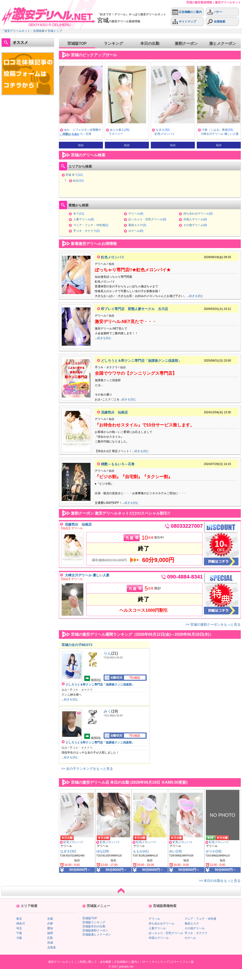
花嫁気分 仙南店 (114, 412)
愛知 (50, 928)
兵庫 (50, 923)
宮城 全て (71, 174)
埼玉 (19, 928)
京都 (50, 918)
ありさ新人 (163, 129)
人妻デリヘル (81, 219)
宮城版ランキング (93, 922)
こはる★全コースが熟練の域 (82, 129)
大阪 (19, 938)
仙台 (76, 180)
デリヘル (134, 213)
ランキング (113, 43)
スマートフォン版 (182, 961)
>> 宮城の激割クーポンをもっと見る (213, 624)
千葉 (19, 933)
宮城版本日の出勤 (93, 926)
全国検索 (216, 22)
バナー (214, 12)
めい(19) (175, 851)
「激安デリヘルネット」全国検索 (23, 31)
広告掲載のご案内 (187, 12)
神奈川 (20, 923)
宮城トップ (55, 31)
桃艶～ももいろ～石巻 (123, 134)
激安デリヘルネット (61, 961)
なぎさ (206, 129)
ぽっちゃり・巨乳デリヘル (145, 219)
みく (107, 711)
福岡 (50, 933)
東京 (19, 918)
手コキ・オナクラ (84, 230)
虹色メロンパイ (211, 134)
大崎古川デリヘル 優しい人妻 (87, 575)
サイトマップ (184, 22)
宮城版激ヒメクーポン (96, 934)
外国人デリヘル (193, 219)
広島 (50, 938)
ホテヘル (134, 230)
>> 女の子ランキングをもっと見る (87, 769)
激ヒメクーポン (222, 43)
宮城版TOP (77, 43)
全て (76, 213)
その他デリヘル (193, 225)
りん (107, 653)
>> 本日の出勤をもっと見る (220, 881)
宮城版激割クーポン (95, 930)
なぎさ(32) (68, 851)
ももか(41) (141, 851)
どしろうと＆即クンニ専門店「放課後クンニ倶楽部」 (141, 361)
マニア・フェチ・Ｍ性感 (89, 225)
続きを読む (196, 296)
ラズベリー (162, 134)
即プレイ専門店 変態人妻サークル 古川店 (134, 309)
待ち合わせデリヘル (196, 213)
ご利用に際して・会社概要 (94, 961)
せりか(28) (214, 851)
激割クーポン (186, 43)
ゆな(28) (102, 851)
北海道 (51, 947)
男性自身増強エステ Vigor (79, 134)
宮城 (50, 942)
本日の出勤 (149, 43)
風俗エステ (135, 225)
